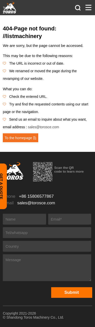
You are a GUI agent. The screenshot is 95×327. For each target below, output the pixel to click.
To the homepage (20, 138)
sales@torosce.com (43, 127)
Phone (28, 196)
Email (29, 202)
